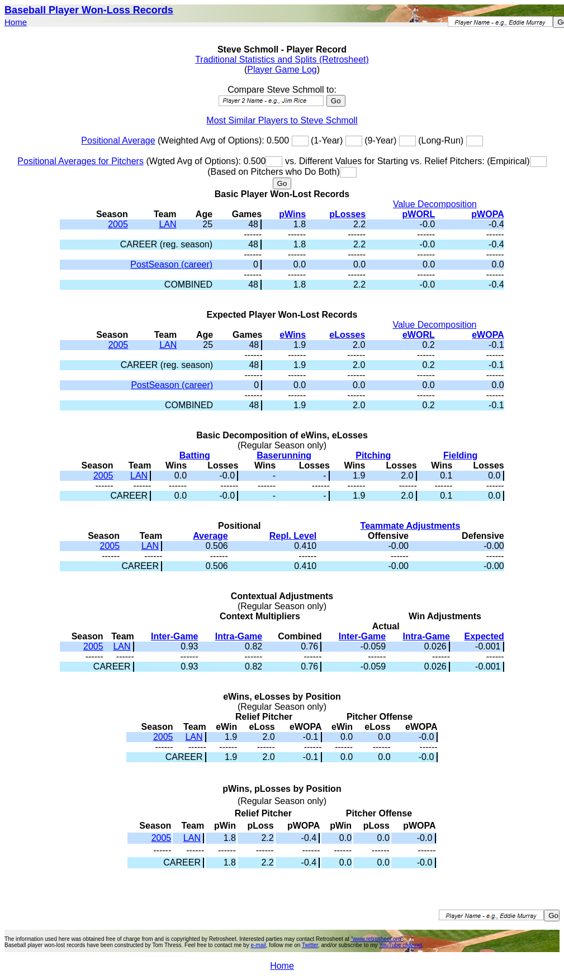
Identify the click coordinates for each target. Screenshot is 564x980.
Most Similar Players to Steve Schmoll (281, 120)
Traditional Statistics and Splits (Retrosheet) (282, 59)
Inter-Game (174, 636)
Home (15, 22)
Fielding (460, 455)
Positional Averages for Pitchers (80, 161)
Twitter (310, 945)
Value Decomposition (435, 204)
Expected (484, 636)
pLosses (347, 214)
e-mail (258, 945)
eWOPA (488, 335)
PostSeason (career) (171, 264)
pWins (292, 214)
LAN (167, 224)
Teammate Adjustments (411, 525)
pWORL (418, 214)
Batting (194, 455)
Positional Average (118, 140)
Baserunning (284, 455)
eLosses (347, 335)
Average (210, 536)
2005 (118, 224)
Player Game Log (282, 69)
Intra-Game (238, 636)
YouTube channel (400, 945)
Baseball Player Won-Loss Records (88, 10)
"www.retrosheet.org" (377, 939)
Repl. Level (292, 536)
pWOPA (487, 214)
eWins (292, 335)
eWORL (418, 335)
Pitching (373, 455)
